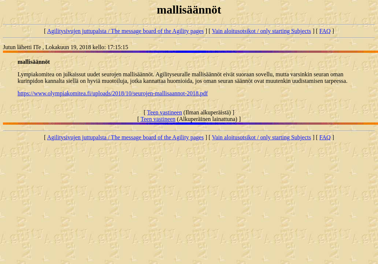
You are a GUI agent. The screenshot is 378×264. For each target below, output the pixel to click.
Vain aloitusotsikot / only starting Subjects (261, 31)
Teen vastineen (164, 112)
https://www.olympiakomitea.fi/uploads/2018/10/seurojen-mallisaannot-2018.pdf (113, 93)
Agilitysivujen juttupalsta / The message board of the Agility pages (125, 31)
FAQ (325, 31)
